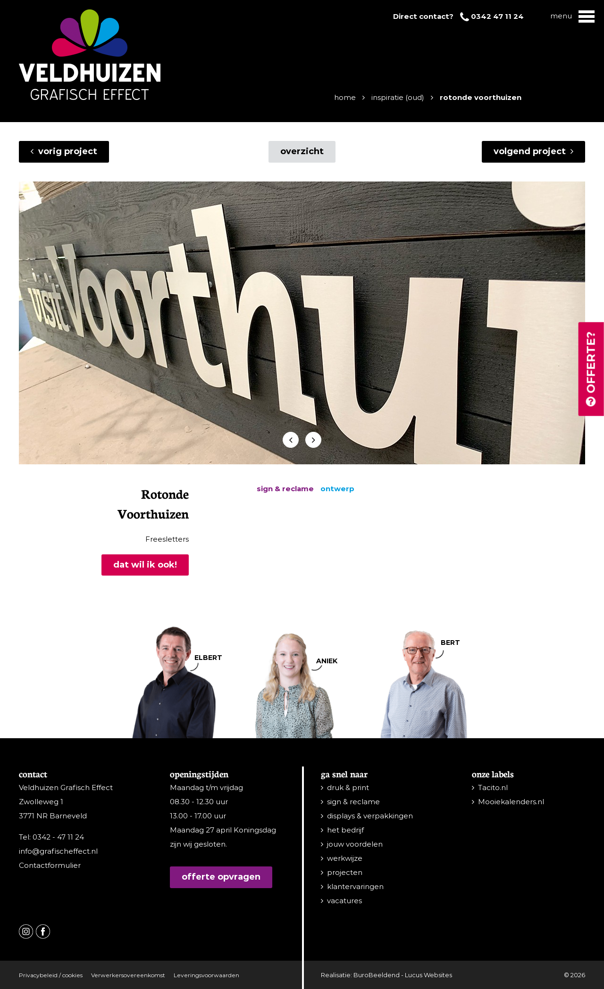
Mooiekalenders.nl (511, 801)
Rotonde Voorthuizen (480, 97)
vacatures (344, 900)
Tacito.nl (493, 787)
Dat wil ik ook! (145, 565)
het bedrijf (345, 829)
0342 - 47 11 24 (58, 836)
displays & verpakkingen (370, 815)
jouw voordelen (355, 844)
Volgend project (533, 151)
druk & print (348, 787)
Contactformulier (50, 865)
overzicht (302, 151)
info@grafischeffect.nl (58, 851)
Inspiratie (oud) (397, 97)
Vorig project (64, 151)
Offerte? (591, 370)
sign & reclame (353, 801)
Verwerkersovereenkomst (128, 975)
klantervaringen (355, 886)
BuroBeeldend (376, 975)
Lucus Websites (428, 975)
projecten (344, 872)
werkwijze (344, 858)
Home (345, 97)
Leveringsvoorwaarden (206, 975)
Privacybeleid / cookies (51, 975)
